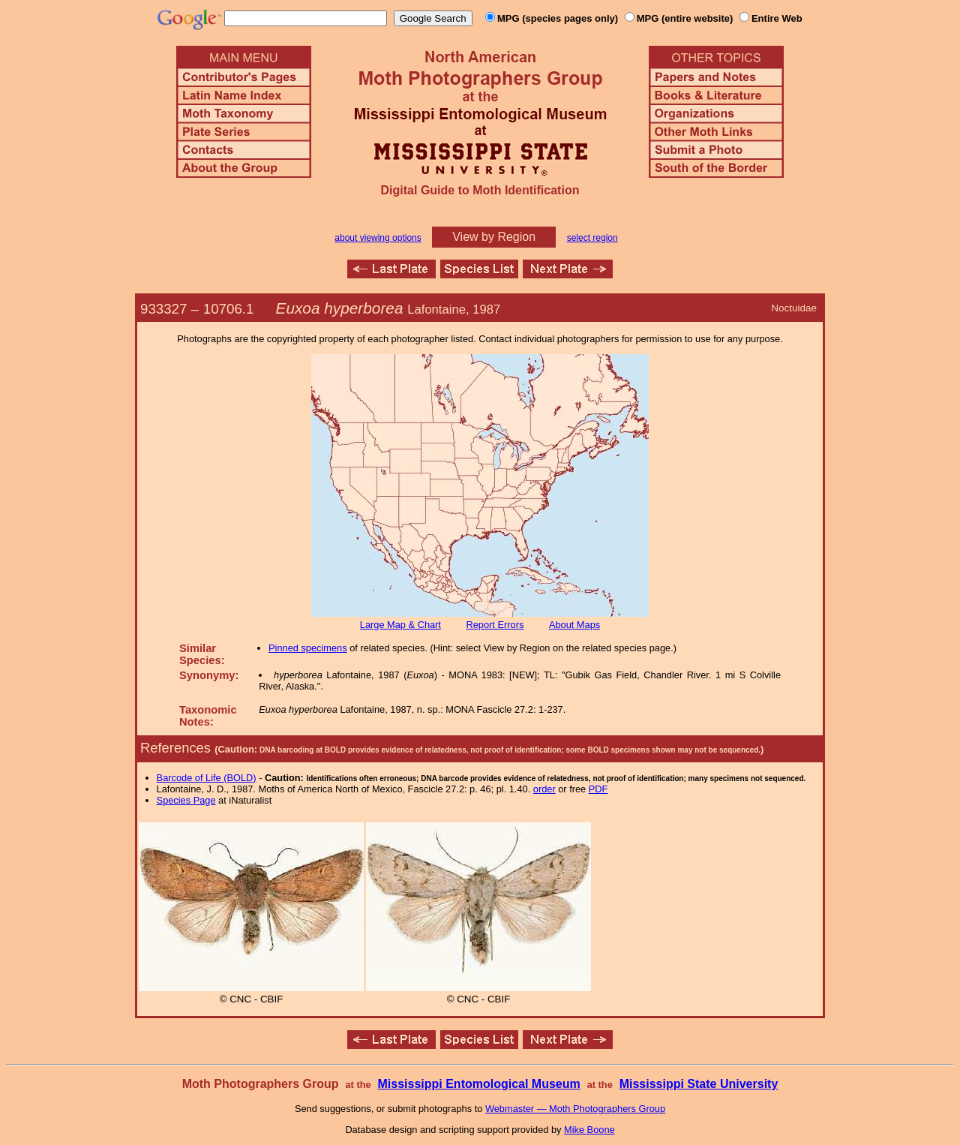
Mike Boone (589, 1129)
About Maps (574, 624)
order (544, 789)
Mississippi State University (699, 1083)
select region (592, 238)
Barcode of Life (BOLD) (206, 777)
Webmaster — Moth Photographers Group (575, 1108)
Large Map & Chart (400, 624)
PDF (598, 789)
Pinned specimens (307, 648)
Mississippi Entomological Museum (478, 1083)
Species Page (186, 800)
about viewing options (377, 238)
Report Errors (495, 624)
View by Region (494, 236)
